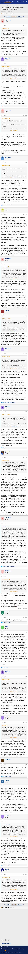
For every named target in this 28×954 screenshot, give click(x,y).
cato (3, 11)
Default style (4, 946)
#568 (26, 353)
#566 (26, 264)
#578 (26, 785)
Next (19, 16)
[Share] (24, 25)
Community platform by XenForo (12, 952)
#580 (26, 874)
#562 (26, 63)
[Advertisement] (14, 924)
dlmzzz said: (4, 460)
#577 (26, 764)
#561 (26, 25)
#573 (26, 617)
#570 (26, 457)
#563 (26, 115)
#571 (26, 523)
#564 (26, 162)
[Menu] (2, 2)
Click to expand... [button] (14, 78)
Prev (8, 16)
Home (2, 950)
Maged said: (4, 28)
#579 (26, 821)
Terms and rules (10, 948)
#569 (26, 411)
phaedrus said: (5, 824)
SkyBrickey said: (5, 66)
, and (9, 566)
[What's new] (23, 1)
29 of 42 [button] (14, 16)
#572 (26, 576)
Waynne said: (5, 266)
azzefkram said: (5, 118)
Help (23, 948)
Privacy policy (18, 948)
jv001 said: (4, 725)
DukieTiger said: (5, 356)
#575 (26, 676)
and (8, 205)
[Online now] (3, 871)
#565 (26, 214)
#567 (26, 315)
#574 (26, 632)
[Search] (26, 1)
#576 (26, 722)
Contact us (3, 948)
